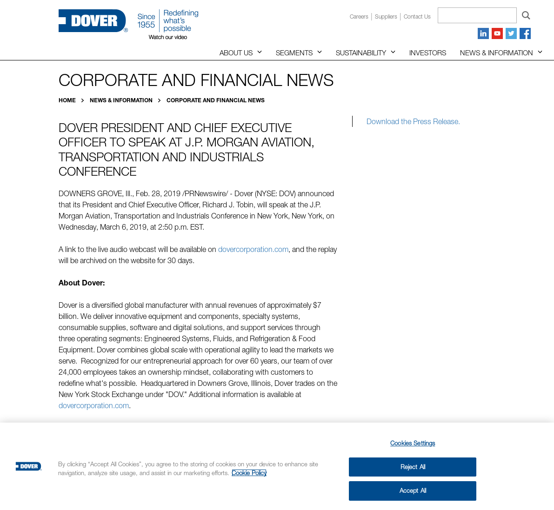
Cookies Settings (412, 443)
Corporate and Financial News (216, 100)
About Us (236, 52)
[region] (277, 466)
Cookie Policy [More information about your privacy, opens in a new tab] (249, 473)
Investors (427, 52)
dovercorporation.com (253, 249)
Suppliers (386, 16)
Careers (359, 16)
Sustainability (361, 52)
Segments (294, 52)
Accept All (413, 490)
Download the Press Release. (413, 121)
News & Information (496, 52)
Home (68, 100)
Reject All (412, 466)
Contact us (417, 16)
